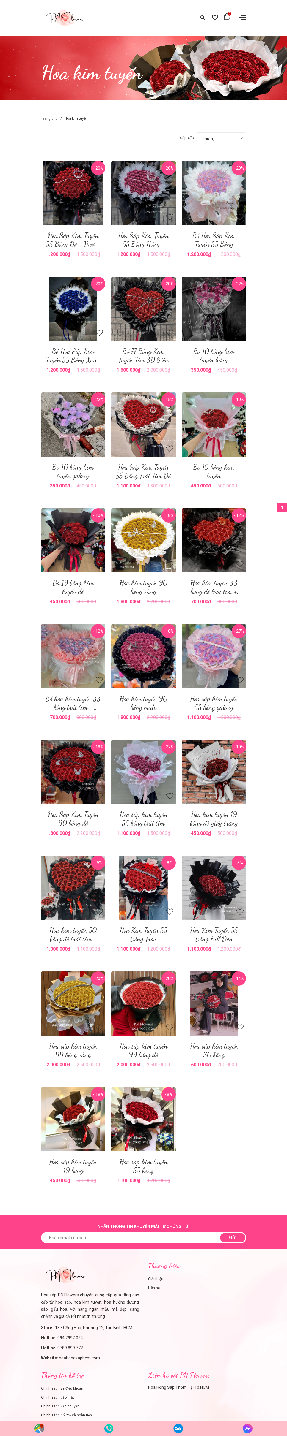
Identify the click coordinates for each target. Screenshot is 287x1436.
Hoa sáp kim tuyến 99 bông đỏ (143, 1050)
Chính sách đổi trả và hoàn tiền (66, 1415)
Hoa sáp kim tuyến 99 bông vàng (73, 1050)
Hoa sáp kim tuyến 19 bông (73, 1166)
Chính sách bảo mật (57, 1397)
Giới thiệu (155, 1279)
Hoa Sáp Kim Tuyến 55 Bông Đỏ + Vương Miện (73, 244)
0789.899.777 (70, 1347)
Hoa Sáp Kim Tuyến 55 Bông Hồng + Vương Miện (143, 244)
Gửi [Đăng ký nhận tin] (232, 1237)
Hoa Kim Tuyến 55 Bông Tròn (143, 934)
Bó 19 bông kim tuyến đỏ (73, 587)
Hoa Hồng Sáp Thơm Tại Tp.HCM (178, 1387)
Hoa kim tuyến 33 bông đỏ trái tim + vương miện (213, 591)
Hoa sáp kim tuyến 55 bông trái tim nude (143, 823)
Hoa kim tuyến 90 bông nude (143, 703)
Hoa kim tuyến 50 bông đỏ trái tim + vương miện (73, 939)
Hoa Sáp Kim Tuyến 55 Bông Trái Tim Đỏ (143, 471)
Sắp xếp (187, 138)
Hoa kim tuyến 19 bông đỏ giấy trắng (214, 818)
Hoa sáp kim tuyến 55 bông (143, 1166)
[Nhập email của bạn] (143, 1237)
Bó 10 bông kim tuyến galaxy (73, 471)
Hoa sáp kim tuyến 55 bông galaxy (214, 703)
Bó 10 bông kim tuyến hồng (214, 355)
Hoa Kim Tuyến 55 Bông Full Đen (214, 934)
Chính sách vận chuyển (60, 1406)
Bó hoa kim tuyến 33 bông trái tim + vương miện (73, 707)
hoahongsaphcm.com (79, 1358)
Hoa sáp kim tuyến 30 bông (214, 1050)
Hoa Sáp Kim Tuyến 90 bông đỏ (73, 818)
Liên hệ (154, 1288)
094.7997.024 (70, 1337)
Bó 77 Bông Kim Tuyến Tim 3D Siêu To (143, 360)
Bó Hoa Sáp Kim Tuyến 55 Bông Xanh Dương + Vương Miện (73, 360)
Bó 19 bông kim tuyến (213, 471)
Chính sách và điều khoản (62, 1388)
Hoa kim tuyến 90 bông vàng (143, 587)
